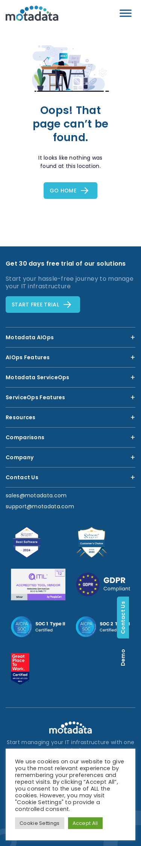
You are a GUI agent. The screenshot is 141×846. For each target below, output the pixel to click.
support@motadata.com (40, 506)
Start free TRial (35, 304)
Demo (135, 657)
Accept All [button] (85, 823)
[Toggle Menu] (126, 13)
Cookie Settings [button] (40, 823)
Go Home (63, 190)
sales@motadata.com (36, 495)
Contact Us (135, 617)
